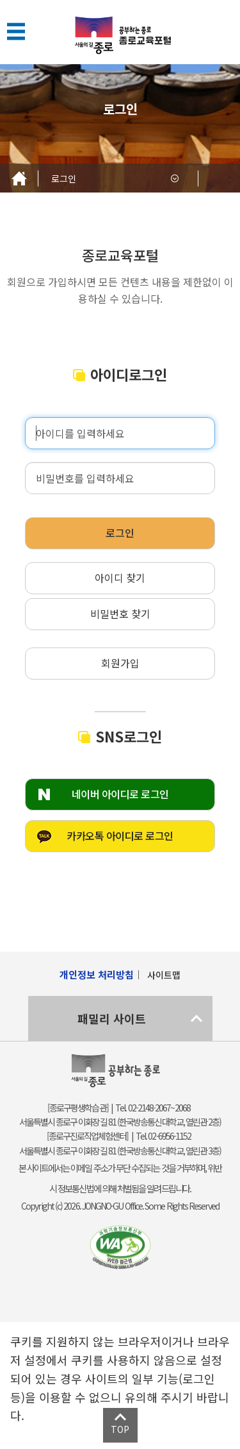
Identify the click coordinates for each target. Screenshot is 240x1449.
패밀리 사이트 (111, 1018)
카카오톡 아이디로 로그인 (120, 835)
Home (19, 178)
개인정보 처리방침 (97, 974)
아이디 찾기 (120, 577)
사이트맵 (163, 974)
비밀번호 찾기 (120, 613)
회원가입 (120, 663)
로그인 (63, 178)
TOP (120, 1429)
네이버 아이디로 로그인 (120, 794)
